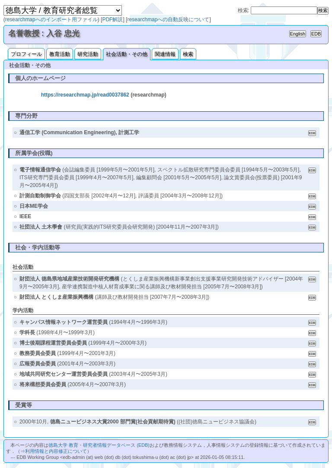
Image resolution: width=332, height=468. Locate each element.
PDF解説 (112, 19)
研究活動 (87, 54)
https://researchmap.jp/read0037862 (85, 95)
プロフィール (26, 54)
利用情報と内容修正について (56, 451)
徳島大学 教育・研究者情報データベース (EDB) (98, 445)
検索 (188, 54)
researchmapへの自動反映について (168, 19)
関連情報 (165, 54)
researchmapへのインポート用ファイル (51, 19)
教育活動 (59, 54)
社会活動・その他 (126, 54)
